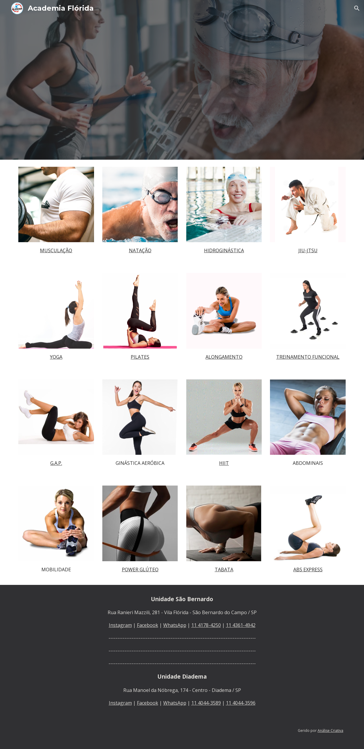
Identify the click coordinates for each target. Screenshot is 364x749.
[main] (56, 250)
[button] (357, 8)
